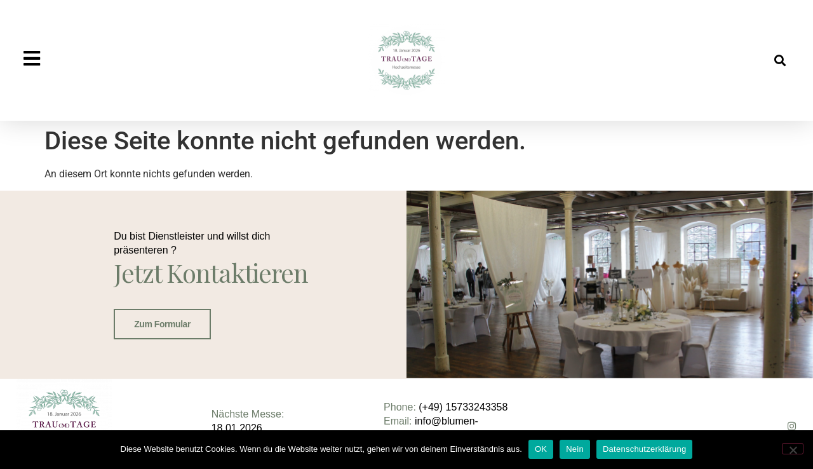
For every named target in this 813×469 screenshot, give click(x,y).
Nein (575, 449)
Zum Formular (162, 324)
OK (541, 449)
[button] (780, 60)
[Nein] (792, 448)
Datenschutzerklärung (644, 449)
